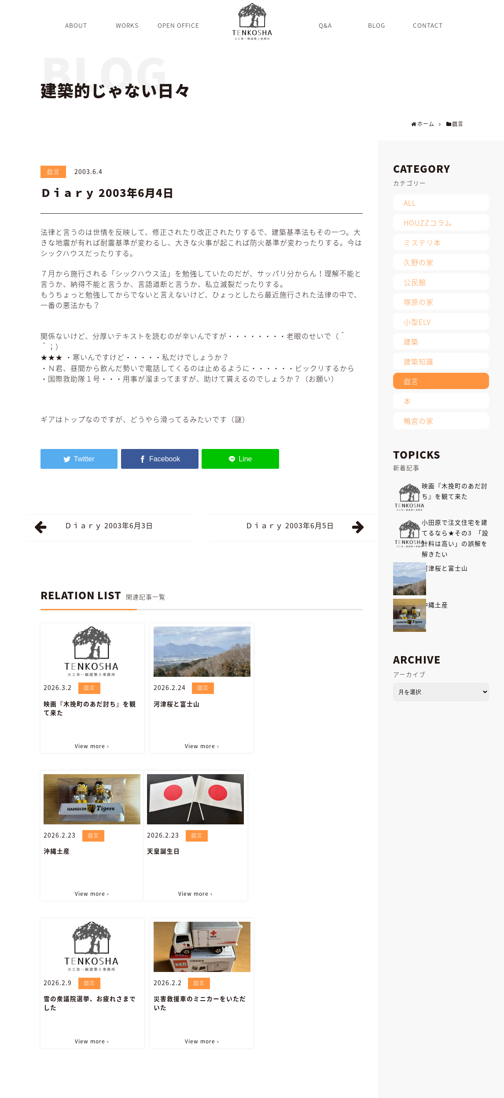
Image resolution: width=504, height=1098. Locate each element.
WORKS (200, 1087)
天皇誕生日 (60, 850)
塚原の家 (419, 302)
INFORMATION (337, 1087)
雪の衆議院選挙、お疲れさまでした (199, 855)
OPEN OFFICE (239, 1087)
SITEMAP (416, 1087)
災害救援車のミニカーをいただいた (309, 855)
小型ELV (417, 321)
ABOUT (169, 1087)
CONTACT (380, 1087)
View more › (92, 746)
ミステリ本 (422, 242)
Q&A (275, 1087)
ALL (410, 202)
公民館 (415, 282)
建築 (411, 341)
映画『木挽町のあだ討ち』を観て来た (90, 707)
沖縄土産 (276, 703)
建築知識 (419, 361)
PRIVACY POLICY (461, 1087)
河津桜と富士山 (176, 703)
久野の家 (419, 262)
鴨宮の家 (419, 420)
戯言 (53, 171)
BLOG (299, 1087)
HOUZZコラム (428, 222)
